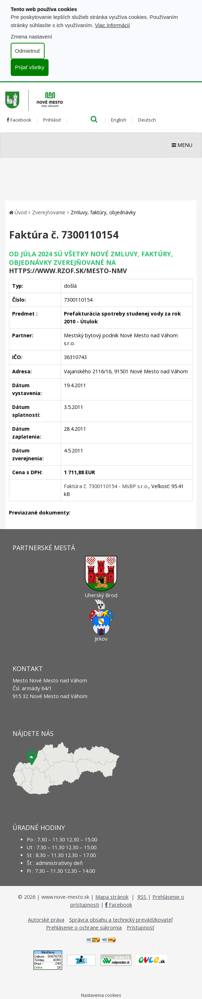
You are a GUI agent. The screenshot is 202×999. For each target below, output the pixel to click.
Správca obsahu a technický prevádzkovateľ (121, 919)
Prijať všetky (29, 67)
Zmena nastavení (31, 37)
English (118, 120)
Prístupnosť (140, 927)
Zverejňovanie (48, 212)
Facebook (19, 120)
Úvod (21, 212)
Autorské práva (46, 919)
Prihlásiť (52, 120)
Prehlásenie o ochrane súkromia (84, 927)
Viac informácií (112, 25)
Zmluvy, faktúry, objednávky (103, 212)
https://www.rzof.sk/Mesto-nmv (68, 270)
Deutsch (147, 120)
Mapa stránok (111, 896)
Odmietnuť (27, 51)
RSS (142, 896)
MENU (182, 145)
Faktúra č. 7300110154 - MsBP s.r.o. (106, 486)
